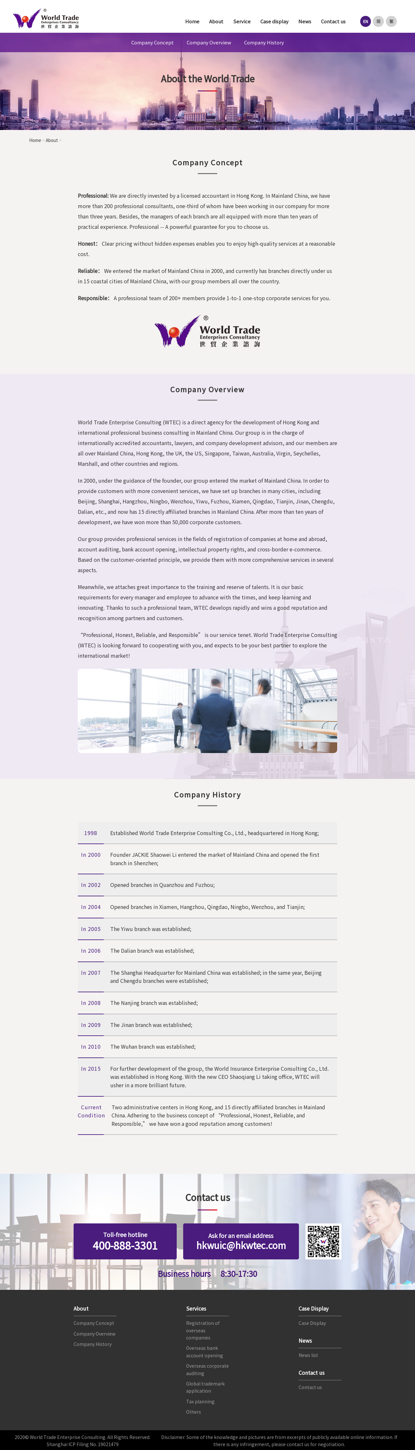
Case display (272, 21)
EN (363, 21)
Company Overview (209, 42)
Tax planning (200, 1400)
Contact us (331, 21)
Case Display (312, 1322)
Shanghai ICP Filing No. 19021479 (83, 1443)
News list (308, 1354)
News (302, 21)
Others (193, 1411)
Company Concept (152, 42)
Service (239, 21)
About (214, 21)
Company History (264, 42)
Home (190, 21)
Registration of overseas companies (202, 1329)
